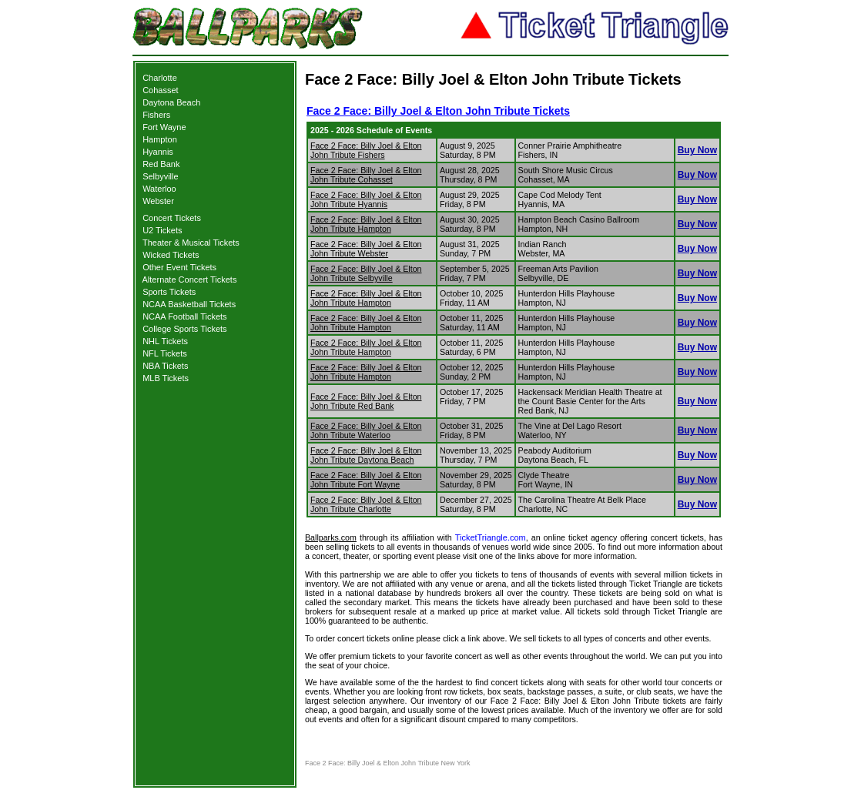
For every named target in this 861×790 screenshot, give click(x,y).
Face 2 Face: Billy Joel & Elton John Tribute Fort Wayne (366, 479)
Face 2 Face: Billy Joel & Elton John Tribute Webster (366, 248)
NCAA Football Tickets (184, 316)
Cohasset (160, 90)
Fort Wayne (164, 127)
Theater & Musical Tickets (191, 242)
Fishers (156, 114)
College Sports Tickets (184, 328)
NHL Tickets (165, 341)
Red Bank (160, 164)
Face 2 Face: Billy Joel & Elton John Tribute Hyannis (366, 199)
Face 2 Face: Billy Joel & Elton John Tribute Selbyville (366, 273)
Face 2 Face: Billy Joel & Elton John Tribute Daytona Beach (366, 455)
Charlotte (159, 77)
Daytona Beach (171, 102)
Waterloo (159, 188)
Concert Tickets (171, 218)
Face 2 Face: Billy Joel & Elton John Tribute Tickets (438, 111)
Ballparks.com (331, 537)
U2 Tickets (162, 230)
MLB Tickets (165, 378)
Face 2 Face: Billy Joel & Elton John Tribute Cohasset (366, 175)
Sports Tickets (169, 291)
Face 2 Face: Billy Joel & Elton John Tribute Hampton (366, 224)
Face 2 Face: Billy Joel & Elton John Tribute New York (388, 763)
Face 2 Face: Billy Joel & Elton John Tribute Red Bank (366, 401)
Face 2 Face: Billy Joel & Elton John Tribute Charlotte (366, 504)
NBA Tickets (165, 365)
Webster (158, 201)
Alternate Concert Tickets (189, 279)
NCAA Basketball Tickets (189, 304)
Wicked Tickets (170, 254)
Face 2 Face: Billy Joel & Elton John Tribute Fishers (366, 150)
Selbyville (160, 176)
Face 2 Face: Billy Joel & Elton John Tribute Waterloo (366, 430)
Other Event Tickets (179, 267)
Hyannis (157, 151)
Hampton (159, 139)
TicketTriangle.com (490, 537)
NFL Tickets (164, 353)
